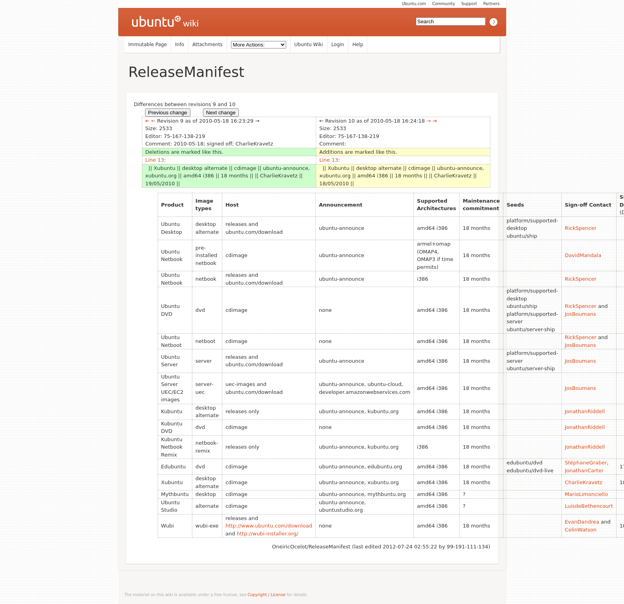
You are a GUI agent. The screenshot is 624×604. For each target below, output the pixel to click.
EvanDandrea (582, 522)
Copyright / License (266, 595)
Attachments (207, 44)
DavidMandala (583, 255)
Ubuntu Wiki (308, 44)
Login (338, 44)
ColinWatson (581, 530)
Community (443, 4)
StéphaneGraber (586, 463)
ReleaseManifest (186, 72)
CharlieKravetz (583, 482)
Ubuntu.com (414, 4)
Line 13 (154, 160)
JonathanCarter (584, 471)
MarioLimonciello (586, 494)
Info (179, 44)
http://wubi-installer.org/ (267, 534)
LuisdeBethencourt (589, 506)
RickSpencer (581, 228)
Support (469, 4)
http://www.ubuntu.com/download (268, 526)
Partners (491, 4)
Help (357, 44)
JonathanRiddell (585, 411)
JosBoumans (580, 314)
